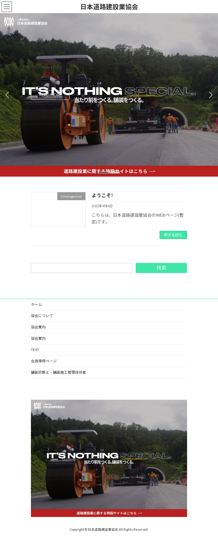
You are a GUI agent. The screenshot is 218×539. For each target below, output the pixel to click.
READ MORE (50, 94)
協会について (42, 315)
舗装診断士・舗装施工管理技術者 (58, 372)
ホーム (36, 304)
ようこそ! (102, 195)
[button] (103, 172)
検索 (161, 267)
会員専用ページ (44, 361)
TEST (35, 349)
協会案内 (38, 327)
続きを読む (173, 235)
